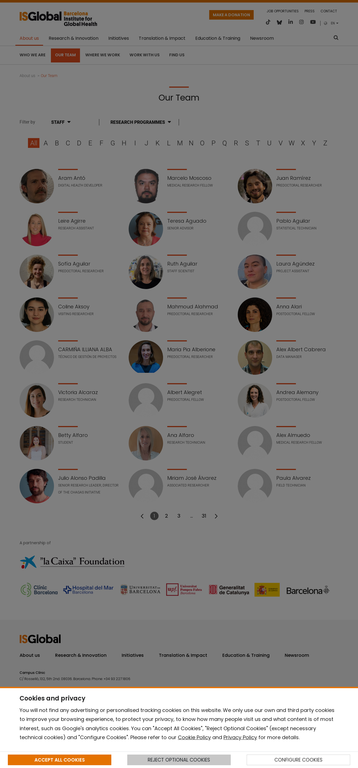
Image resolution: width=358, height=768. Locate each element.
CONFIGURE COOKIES (298, 760)
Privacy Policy (240, 737)
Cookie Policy (194, 737)
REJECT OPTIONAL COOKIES (179, 760)
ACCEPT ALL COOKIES (59, 760)
